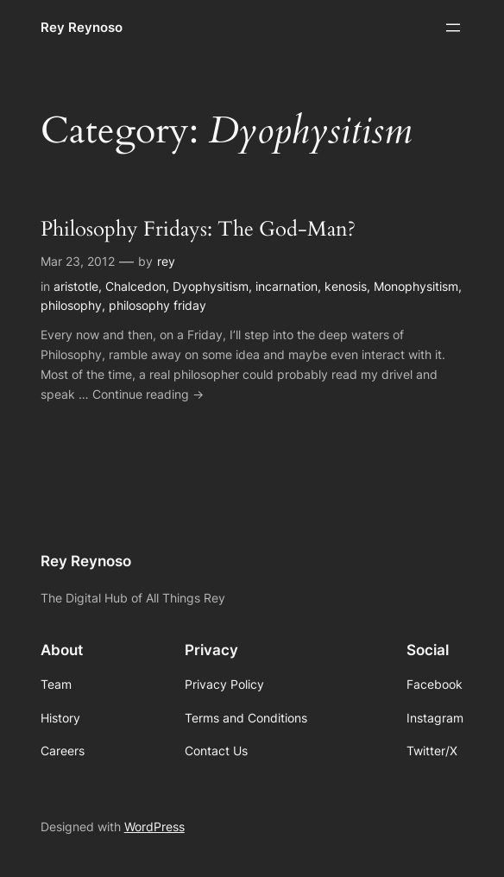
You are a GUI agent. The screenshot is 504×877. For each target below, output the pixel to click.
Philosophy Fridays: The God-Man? (198, 229)
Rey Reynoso (82, 27)
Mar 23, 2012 (78, 261)
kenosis (345, 286)
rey (166, 261)
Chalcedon (135, 286)
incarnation (286, 286)
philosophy (71, 305)
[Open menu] (453, 27)
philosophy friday (157, 305)
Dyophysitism (211, 286)
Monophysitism (416, 286)
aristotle (76, 286)
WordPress (154, 826)
